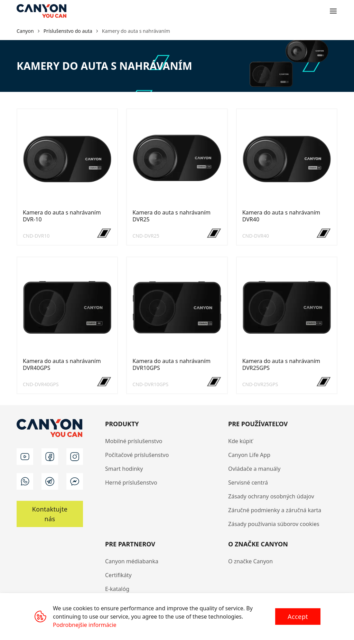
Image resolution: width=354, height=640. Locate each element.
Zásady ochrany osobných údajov (271, 496)
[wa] (25, 481)
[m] (74, 481)
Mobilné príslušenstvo (133, 441)
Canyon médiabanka (131, 561)
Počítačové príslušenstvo (137, 455)
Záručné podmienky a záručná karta (274, 510)
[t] (49, 481)
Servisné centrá (248, 482)
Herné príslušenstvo (131, 482)
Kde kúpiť (240, 441)
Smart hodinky (124, 468)
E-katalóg (117, 589)
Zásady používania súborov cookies (273, 524)
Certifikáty (118, 575)
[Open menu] (333, 11)
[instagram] (74, 456)
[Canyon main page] (41, 11)
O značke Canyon (250, 561)
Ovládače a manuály (254, 468)
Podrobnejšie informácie (85, 625)
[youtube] (25, 456)
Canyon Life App (249, 455)
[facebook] (49, 456)
